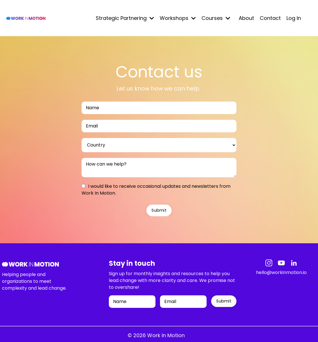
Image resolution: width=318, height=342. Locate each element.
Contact (270, 18)
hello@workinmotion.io (281, 272)
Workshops (178, 18)
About (246, 18)
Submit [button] (159, 210)
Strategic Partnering (125, 18)
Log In (293, 18)
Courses (215, 18)
